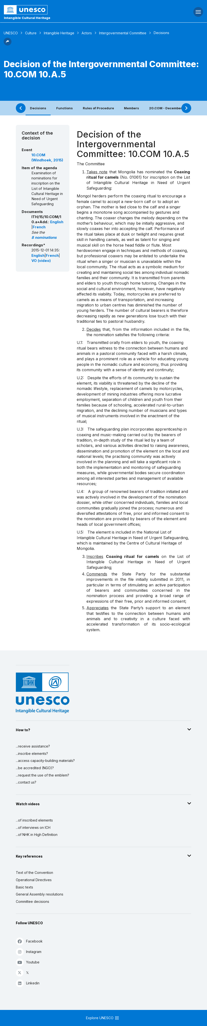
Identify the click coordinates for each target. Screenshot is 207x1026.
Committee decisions (32, 901)
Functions (64, 108)
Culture (31, 33)
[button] (7, 44)
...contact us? (26, 782)
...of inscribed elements (34, 820)
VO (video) (41, 261)
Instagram (28, 951)
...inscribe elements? (32, 753)
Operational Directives (34, 880)
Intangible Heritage (59, 33)
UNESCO (11, 33)
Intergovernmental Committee (122, 33)
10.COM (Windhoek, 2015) (47, 157)
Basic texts (24, 887)
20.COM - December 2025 (170, 108)
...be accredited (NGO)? (35, 768)
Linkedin (27, 983)
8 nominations (43, 237)
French (39, 227)
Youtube (27, 962)
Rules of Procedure (98, 108)
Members (131, 108)
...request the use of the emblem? (42, 775)
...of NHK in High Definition (36, 834)
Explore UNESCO (102, 1018)
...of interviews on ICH (33, 827)
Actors (87, 33)
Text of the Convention (34, 872)
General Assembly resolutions (39, 894)
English (56, 222)
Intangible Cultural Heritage (27, 18)
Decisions (38, 108)
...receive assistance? (33, 746)
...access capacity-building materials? (45, 760)
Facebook (29, 941)
